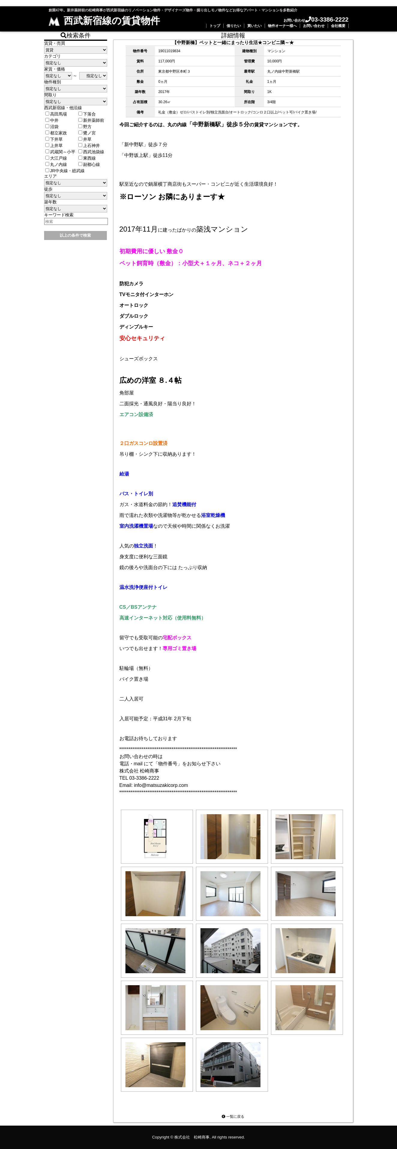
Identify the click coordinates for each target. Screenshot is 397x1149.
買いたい (254, 26)
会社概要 (338, 26)
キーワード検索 (59, 214)
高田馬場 (56, 114)
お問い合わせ (314, 26)
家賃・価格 (54, 69)
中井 (52, 120)
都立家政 (56, 132)
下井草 (54, 139)
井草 (85, 139)
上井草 (54, 145)
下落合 (87, 114)
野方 (85, 126)
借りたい (234, 26)
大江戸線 (56, 158)
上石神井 (89, 145)
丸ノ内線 (56, 164)
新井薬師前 (91, 120)
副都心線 (89, 164)
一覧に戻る (233, 1116)
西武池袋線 (91, 151)
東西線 (87, 158)
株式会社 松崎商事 (191, 1137)
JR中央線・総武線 (65, 170)
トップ (214, 26)
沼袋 (52, 126)
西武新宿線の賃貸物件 (104, 20)
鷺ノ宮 (87, 132)
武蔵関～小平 (60, 151)
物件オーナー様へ (282, 26)
